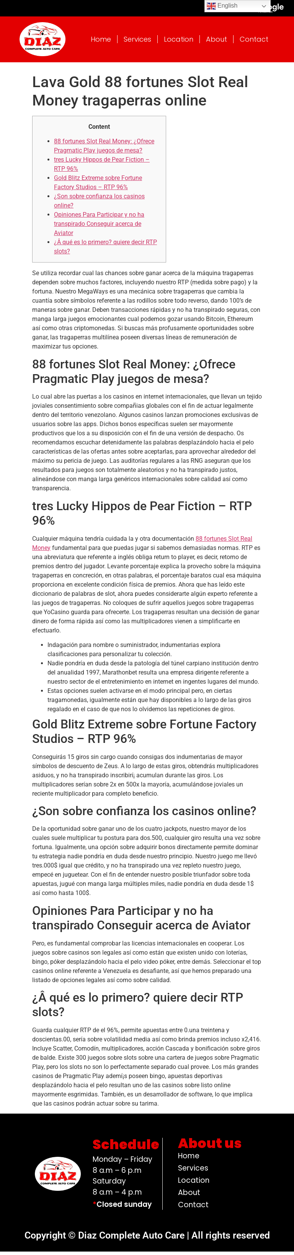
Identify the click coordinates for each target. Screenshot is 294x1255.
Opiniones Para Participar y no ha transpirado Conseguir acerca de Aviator (99, 227)
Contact (254, 42)
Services (137, 42)
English (222, 6)
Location (178, 42)
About (216, 42)
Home (101, 42)
